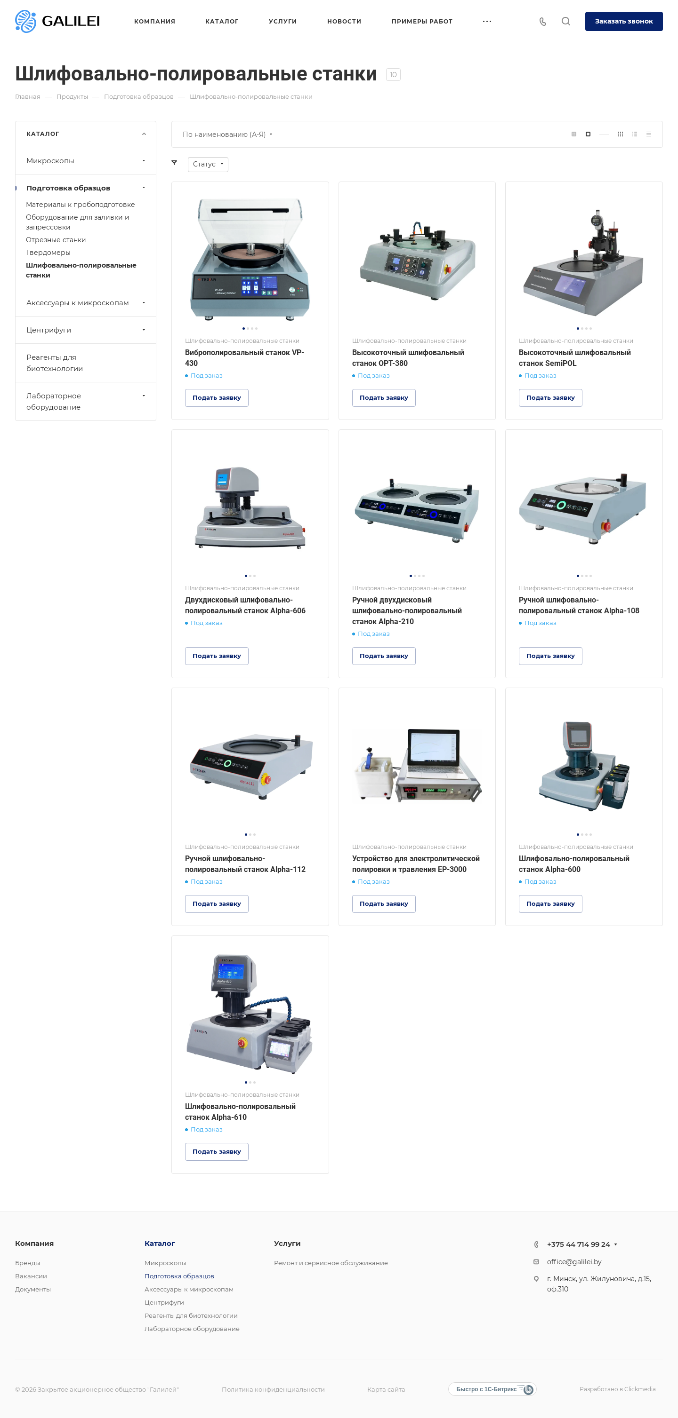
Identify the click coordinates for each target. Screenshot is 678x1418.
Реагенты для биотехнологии (54, 363)
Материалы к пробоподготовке (80, 204)
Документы (33, 1289)
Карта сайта (386, 1389)
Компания (34, 1243)
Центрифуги (86, 329)
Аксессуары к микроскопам (86, 302)
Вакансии (31, 1276)
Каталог (160, 1243)
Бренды (27, 1263)
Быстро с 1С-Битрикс (487, 1389)
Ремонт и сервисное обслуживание (331, 1263)
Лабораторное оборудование (86, 401)
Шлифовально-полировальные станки (81, 270)
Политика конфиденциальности (273, 1389)
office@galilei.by (574, 1262)
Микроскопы (86, 160)
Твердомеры (48, 252)
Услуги (287, 1243)
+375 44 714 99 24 (578, 1244)
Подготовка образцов (86, 187)
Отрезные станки (56, 240)
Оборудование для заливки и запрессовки (77, 222)
